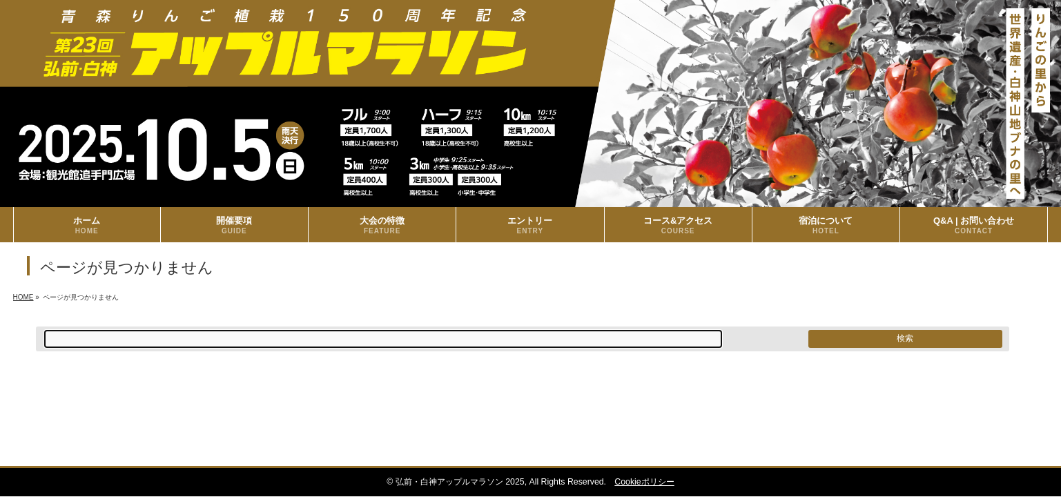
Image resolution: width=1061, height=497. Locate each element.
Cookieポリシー (644, 482)
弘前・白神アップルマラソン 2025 (460, 482)
